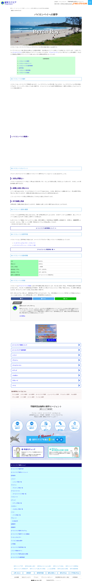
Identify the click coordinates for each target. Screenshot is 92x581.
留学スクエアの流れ (58, 566)
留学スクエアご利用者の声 (21, 568)
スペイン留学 (31, 397)
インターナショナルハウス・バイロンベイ (24, 243)
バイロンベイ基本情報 (24, 70)
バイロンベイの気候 (24, 72)
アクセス (36, 577)
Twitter (43, 298)
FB (21, 298)
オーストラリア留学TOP (17, 469)
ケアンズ (46, 370)
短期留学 (13, 524)
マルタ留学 (74, 394)
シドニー (46, 355)
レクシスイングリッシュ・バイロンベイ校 (24, 245)
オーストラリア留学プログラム (19, 530)
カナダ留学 (31, 394)
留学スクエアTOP (18, 566)
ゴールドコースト (17, 52)
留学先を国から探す (30, 566)
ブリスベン (46, 360)
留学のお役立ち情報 (63, 568)
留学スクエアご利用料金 (72, 566)
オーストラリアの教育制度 (18, 557)
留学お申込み (63, 573)
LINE (65, 298)
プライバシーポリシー (47, 577)
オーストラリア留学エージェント (19, 472)
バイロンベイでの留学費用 (26, 65)
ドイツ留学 (23, 397)
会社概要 (22, 316)
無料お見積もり (52, 573)
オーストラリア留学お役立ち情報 (19, 554)
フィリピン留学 (40, 397)
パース (46, 385)
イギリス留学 (23, 394)
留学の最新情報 (74, 568)
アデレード (46, 380)
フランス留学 (15, 397)
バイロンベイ (14, 496)
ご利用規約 (75, 577)
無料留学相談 (40, 573)
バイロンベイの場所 (24, 61)
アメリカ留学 (15, 394)
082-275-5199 (80, 3)
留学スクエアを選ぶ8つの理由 (37, 568)
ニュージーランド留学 (53, 394)
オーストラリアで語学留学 (46, 350)
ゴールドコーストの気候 (24, 285)
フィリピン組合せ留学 (16, 540)
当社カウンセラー (26, 577)
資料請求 (28, 573)
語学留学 (13, 475)
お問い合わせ (17, 573)
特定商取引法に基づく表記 (62, 577)
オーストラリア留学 (41, 394)
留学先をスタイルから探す (44, 566)
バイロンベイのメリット (25, 63)
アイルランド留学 (64, 394)
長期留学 (13, 527)
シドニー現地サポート (16, 550)
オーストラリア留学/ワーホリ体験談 (20, 534)
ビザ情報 (13, 544)
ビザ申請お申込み (74, 573)
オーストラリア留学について (46, 345)
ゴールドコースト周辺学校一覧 (45, 249)
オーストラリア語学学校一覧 (18, 547)
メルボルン (46, 375)
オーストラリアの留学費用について (45, 228)
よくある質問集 (51, 568)
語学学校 (21, 68)
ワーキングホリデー (16, 537)
